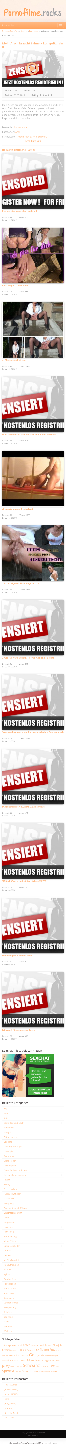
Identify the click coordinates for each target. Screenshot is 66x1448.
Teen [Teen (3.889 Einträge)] (25, 1371)
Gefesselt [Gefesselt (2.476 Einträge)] (24, 1355)
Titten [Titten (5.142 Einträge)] (32, 1371)
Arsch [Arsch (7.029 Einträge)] (26, 1345)
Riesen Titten (10, 1288)
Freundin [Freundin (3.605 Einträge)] (14, 1355)
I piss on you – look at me (15, 286)
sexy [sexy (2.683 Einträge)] (57, 1366)
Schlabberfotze (11, 1302)
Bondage (8, 1141)
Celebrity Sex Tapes (13, 1146)
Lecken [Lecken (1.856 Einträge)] (5, 1361)
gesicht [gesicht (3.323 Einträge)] (41, 1355)
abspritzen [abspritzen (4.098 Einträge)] (11, 1345)
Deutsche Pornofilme (10, 31)
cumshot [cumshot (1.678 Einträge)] (16, 1350)
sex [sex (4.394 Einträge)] (53, 1366)
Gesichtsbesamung (13, 1212)
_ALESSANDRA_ (11, 1389)
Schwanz (42, 136)
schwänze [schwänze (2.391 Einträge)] (45, 1366)
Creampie (8, 1151)
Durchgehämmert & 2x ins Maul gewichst (23, 807)
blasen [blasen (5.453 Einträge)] (47, 1345)
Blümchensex (10, 1137)
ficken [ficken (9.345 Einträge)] (44, 1349)
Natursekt (8, 1269)
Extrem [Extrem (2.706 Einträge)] (30, 1350)
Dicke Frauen (10, 1160)
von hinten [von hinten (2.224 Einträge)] (41, 1371)
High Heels (9, 1231)
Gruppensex (9, 1222)
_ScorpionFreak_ (11, 1413)
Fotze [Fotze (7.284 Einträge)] (53, 1349)
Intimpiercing (10, 1236)
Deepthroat (9, 1156)
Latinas (7, 1250)
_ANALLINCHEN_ (11, 1394)
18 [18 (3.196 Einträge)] (3, 1345)
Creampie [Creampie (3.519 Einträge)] (7, 1350)
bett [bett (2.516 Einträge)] (41, 1345)
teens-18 (8, 1326)
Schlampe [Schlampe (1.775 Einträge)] (18, 1366)
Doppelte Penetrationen (15, 1170)
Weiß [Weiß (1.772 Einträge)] (48, 1371)
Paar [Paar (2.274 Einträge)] (57, 1360)
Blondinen (9, 1127)
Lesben (7, 1255)
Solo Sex (8, 1312)
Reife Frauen (10, 1283)
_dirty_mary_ (10, 1403)
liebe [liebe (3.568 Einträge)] (10, 1360)
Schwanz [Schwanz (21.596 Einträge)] (31, 1365)
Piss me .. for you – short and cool (19, 211)
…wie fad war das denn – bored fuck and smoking (28, 658)
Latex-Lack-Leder (12, 1246)
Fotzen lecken (10, 1189)
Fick (27, 136)
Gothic (7, 1217)
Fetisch (7, 1179)
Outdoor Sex (10, 1279)
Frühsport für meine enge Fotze (18, 1030)
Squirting (8, 1317)
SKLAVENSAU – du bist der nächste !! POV (24, 881)
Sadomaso (9, 1298)
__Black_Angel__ (11, 1384)
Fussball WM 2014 (12, 1193)
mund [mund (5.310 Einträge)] (22, 1360)
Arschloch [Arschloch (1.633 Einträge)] (34, 1346)
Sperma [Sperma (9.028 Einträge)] (8, 1370)
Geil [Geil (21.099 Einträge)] (32, 1355)
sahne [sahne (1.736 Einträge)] (12, 1366)
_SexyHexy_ (9, 1417)
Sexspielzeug (10, 1307)
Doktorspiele (10, 1165)
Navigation (8, 25)
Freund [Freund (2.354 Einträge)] (5, 1355)
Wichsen (8, 1331)
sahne (33, 136)
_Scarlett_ (8, 1408)
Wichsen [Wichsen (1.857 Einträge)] (54, 1371)
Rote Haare (9, 1293)
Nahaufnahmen (11, 1264)
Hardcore (8, 1227)
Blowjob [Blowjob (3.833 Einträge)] (57, 1345)
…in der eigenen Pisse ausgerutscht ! (21, 583)
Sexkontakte (33, 1435)
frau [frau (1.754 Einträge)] (59, 1350)
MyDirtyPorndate (12, 1260)
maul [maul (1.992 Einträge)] (16, 1361)
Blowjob (7, 1132)
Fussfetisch (9, 1198)
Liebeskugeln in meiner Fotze (17, 956)
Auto (6, 1118)
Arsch (21, 136)
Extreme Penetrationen (15, 1175)
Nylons (7, 1274)
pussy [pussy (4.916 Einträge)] (6, 1366)
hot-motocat (34, 31)
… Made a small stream (14, 360)
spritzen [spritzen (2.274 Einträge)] (18, 1371)
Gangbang (9, 1203)
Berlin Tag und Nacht (14, 1123)
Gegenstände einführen (15, 1208)
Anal (17, 131)
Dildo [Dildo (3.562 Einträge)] (23, 1350)
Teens (6, 1321)
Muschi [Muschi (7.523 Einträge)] (32, 1360)
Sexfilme (24, 31)
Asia (6, 1113)
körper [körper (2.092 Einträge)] (55, 1356)
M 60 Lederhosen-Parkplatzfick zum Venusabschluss (29, 435)
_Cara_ (7, 1399)
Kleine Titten (10, 1241)
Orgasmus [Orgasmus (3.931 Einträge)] (49, 1360)
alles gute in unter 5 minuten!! (17, 509)
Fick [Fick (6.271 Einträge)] (36, 1350)
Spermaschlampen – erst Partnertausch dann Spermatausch (33, 732)
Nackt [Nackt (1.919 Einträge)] (40, 1361)
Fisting (7, 1184)
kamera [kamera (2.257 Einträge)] (48, 1355)
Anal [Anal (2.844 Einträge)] (20, 1345)
